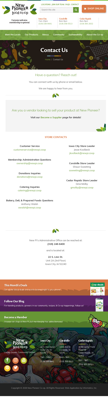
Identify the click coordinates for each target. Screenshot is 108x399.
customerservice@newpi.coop (30, 150)
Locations (46, 5)
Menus (45, 35)
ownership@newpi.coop (30, 163)
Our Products (31, 35)
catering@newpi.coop (29, 190)
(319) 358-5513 (65, 24)
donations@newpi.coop (30, 177)
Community (58, 35)
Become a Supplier (51, 117)
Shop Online (96, 9)
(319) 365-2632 (86, 24)
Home (47, 60)
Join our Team (58, 5)
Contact (75, 5)
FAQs (67, 5)
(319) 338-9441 (45, 24)
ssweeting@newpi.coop (82, 170)
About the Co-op (95, 35)
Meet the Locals (13, 35)
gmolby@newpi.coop (82, 188)
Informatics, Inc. (90, 388)
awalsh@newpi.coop (29, 208)
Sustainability (75, 35)
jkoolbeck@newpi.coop (81, 153)
